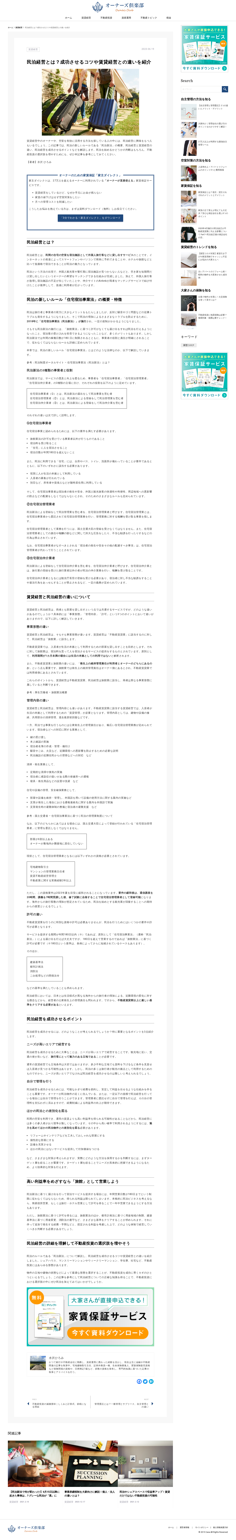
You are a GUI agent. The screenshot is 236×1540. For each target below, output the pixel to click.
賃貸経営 (86, 19)
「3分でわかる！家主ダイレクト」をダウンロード (90, 217)
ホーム (10, 28)
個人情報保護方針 (220, 1527)
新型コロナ (188, 345)
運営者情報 (184, 1527)
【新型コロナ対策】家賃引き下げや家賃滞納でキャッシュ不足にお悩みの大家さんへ (212, 256)
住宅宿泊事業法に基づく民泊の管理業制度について (82, 815)
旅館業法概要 (59, 692)
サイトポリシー (201, 1527)
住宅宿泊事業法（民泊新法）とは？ (88, 362)
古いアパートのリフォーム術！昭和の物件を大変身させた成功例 (212, 274)
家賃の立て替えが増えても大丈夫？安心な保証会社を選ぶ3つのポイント (213, 213)
